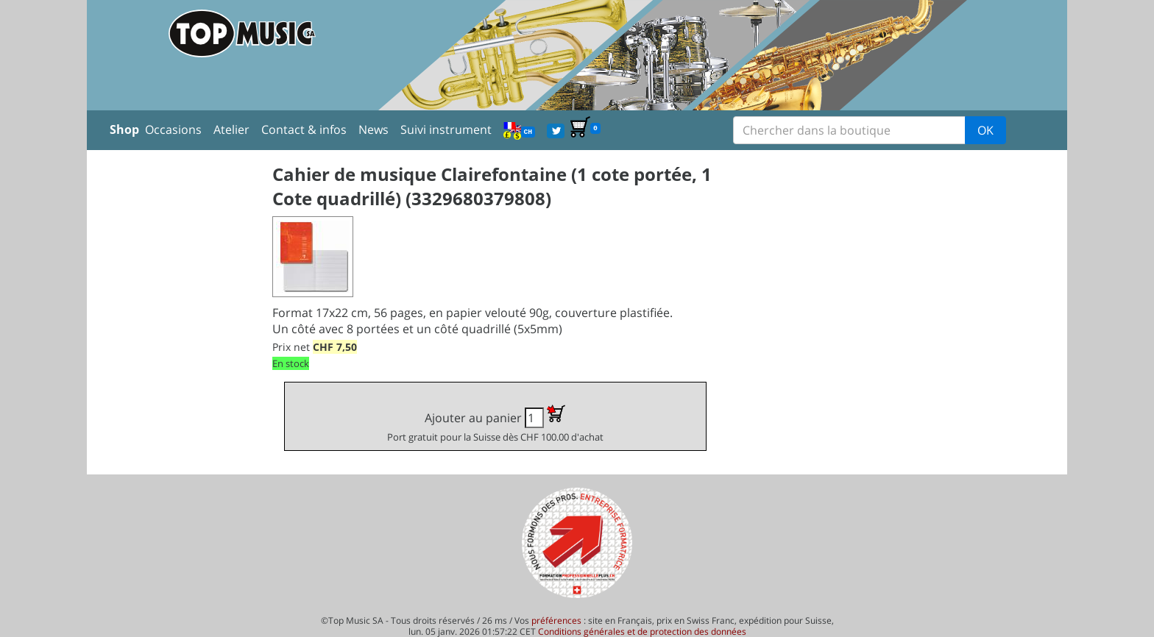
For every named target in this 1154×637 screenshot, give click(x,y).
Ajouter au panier (495, 424)
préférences (556, 620)
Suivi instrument (446, 129)
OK (985, 130)
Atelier (231, 129)
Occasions (173, 129)
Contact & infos (304, 129)
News (373, 129)
